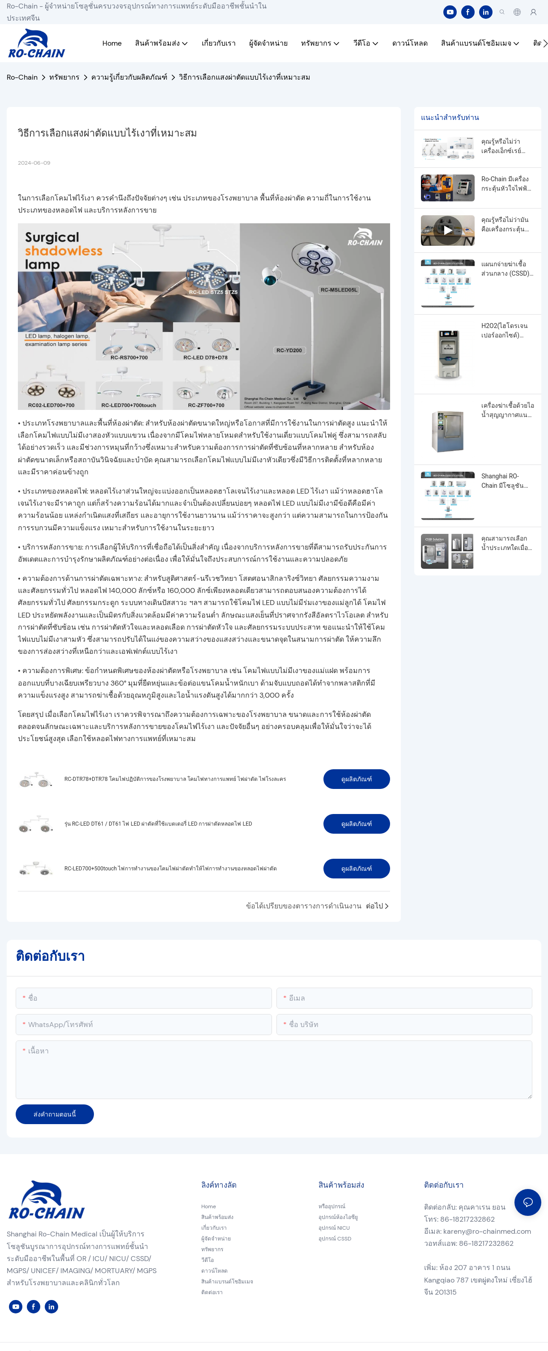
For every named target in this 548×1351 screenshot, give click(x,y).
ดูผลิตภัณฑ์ (356, 779)
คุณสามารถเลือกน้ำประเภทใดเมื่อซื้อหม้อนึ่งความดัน (506, 544)
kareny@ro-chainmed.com (487, 1231)
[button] (545, 43)
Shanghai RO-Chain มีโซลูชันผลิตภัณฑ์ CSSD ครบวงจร (503, 481)
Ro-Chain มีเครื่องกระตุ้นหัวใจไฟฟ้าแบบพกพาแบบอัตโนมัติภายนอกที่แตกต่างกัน (506, 184)
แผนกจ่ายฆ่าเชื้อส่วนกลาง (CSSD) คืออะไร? (505, 269)
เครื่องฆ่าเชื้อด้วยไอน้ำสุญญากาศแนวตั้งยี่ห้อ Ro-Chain (507, 411)
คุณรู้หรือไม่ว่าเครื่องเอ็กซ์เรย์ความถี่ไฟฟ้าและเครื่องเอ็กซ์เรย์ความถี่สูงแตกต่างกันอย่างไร (505, 147)
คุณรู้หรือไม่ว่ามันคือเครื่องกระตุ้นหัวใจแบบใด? (505, 225)
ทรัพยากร (64, 77)
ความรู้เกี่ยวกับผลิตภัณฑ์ (129, 77)
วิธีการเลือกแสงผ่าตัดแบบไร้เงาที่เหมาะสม (244, 77)
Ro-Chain (22, 77)
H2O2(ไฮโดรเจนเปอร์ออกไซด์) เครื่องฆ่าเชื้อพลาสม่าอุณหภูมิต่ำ (504, 331)
